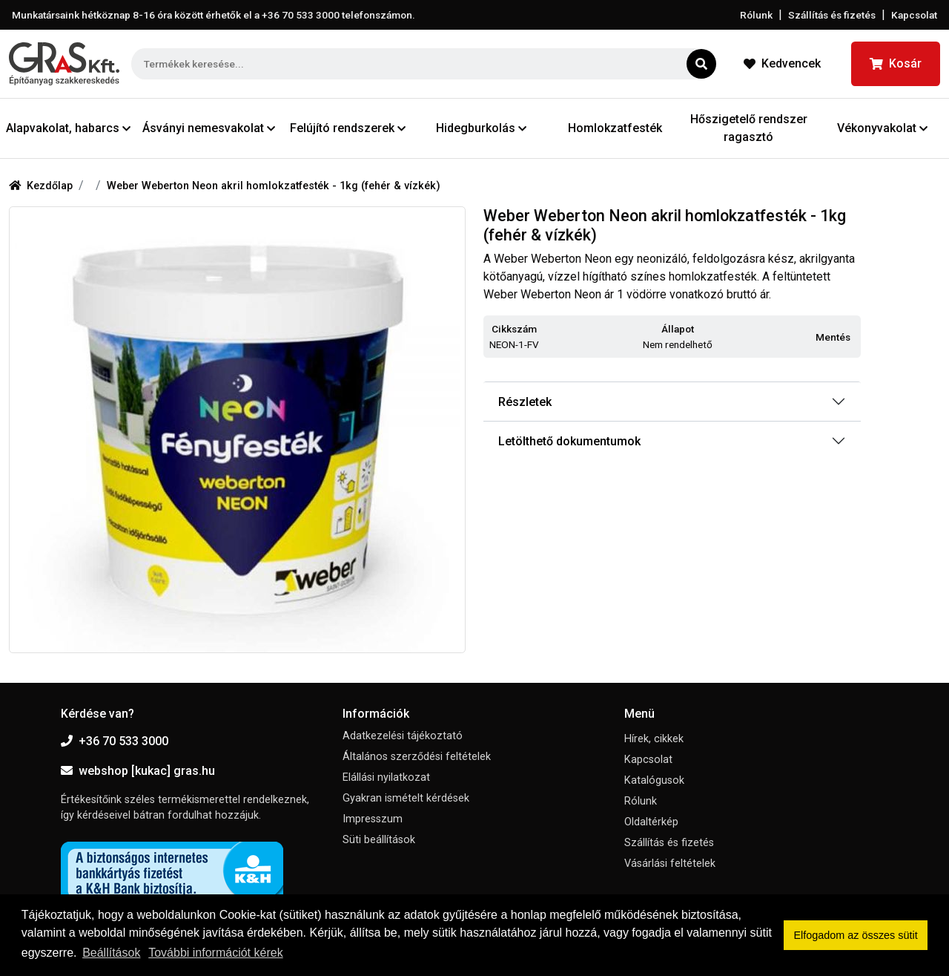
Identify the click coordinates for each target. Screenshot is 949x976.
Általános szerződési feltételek (417, 756)
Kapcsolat (914, 15)
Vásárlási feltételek (669, 863)
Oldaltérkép (651, 822)
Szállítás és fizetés (832, 15)
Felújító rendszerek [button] (348, 128)
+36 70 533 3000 (114, 741)
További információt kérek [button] (215, 952)
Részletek (525, 402)
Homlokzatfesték (615, 128)
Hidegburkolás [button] (481, 128)
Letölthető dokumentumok (569, 441)
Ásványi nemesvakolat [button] (208, 128)
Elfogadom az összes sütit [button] (856, 935)
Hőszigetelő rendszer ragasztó (748, 128)
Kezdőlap (41, 186)
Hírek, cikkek (654, 739)
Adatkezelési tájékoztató (403, 736)
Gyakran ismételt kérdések (406, 798)
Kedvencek (782, 63)
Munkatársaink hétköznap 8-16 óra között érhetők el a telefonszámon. (213, 15)
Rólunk (756, 15)
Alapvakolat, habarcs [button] (68, 128)
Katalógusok (654, 780)
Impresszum (373, 819)
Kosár (896, 63)
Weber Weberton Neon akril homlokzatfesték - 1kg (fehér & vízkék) (273, 186)
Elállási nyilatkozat (386, 777)
